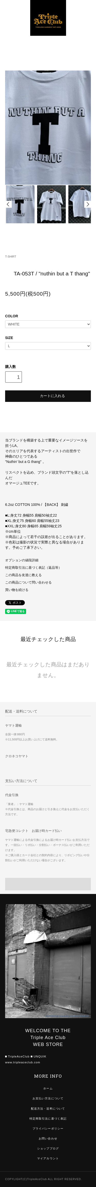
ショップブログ (48, 1148)
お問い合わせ (48, 1138)
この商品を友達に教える (23, 575)
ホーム (47, 1088)
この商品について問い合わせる (28, 582)
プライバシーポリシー (48, 1128)
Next (87, 204)
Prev (8, 204)
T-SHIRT (10, 256)
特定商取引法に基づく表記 (48, 1118)
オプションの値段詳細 (21, 560)
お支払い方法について (48, 1098)
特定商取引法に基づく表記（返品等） (33, 567)
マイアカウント (48, 1158)
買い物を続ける (16, 590)
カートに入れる (48, 395)
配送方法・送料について (48, 1108)
